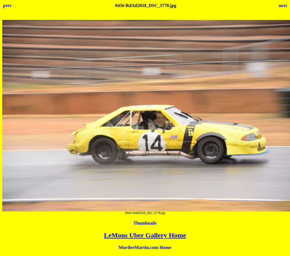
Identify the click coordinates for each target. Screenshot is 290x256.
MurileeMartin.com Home (145, 247)
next (283, 5)
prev (7, 5)
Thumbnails (145, 223)
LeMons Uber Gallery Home (145, 235)
